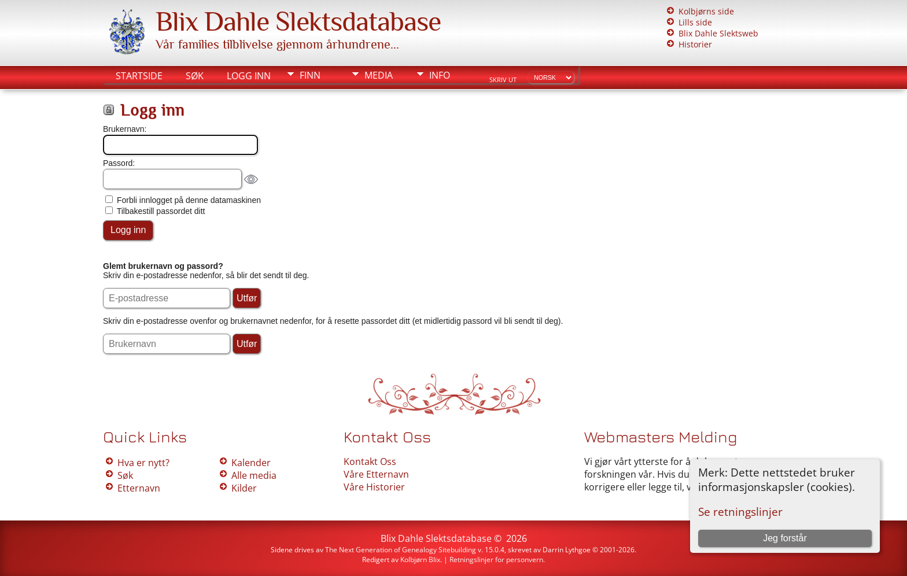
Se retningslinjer (740, 511)
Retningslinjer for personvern (496, 559)
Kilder (244, 488)
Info (439, 75)
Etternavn (138, 488)
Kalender (251, 462)
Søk (195, 75)
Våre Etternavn (376, 474)
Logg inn (249, 75)
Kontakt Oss (370, 461)
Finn (310, 75)
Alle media (253, 475)
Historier (695, 44)
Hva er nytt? (143, 462)
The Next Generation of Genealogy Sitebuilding (400, 550)
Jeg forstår (785, 538)
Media (378, 75)
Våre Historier (374, 487)
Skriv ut (503, 80)
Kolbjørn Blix (420, 559)
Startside (139, 75)
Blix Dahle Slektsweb (718, 33)
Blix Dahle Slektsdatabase (298, 21)
